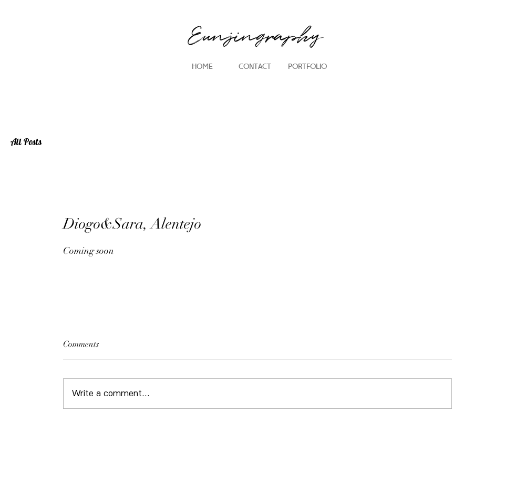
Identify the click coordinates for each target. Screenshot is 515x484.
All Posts (26, 142)
